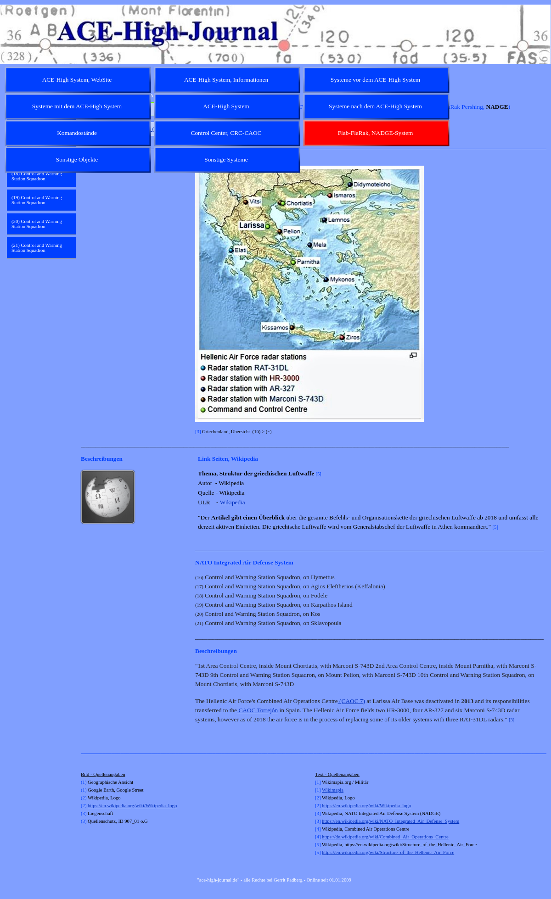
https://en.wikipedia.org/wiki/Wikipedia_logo (132, 805)
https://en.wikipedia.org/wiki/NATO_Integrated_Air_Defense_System (390, 821)
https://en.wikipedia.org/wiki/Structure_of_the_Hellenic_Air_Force (388, 852)
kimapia (335, 790)
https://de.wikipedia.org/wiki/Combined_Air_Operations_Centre (385, 836)
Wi (325, 790)
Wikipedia (232, 502)
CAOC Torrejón (257, 710)
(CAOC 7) (351, 701)
